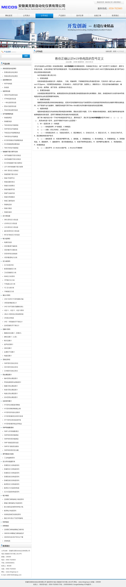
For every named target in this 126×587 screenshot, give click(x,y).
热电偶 (6, 87)
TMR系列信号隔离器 (11, 136)
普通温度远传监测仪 (11, 72)
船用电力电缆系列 (10, 511)
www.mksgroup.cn (84, 582)
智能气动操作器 (9, 193)
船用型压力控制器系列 (11, 484)
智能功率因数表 (9, 197)
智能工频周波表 (9, 201)
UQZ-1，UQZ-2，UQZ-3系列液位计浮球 (14, 310)
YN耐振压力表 (9, 291)
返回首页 (100, 2)
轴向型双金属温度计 (11, 378)
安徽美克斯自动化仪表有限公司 (38, 6)
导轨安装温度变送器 (11, 110)
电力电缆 (6, 495)
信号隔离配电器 (8, 114)
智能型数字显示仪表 (11, 174)
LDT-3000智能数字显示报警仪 (13, 167)
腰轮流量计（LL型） (11, 337)
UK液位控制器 (9, 318)
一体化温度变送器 (10, 102)
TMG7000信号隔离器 (11, 148)
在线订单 (109, 2)
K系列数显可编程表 (10, 246)
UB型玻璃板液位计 (10, 303)
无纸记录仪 (6, 359)
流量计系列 (6, 329)
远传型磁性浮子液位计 (11, 325)
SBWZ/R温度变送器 (11, 95)
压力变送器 (6, 216)
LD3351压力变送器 (10, 223)
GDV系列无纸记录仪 (11, 367)
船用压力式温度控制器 (11, 488)
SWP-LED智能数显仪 (11, 431)
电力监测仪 (6, 238)
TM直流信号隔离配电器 (12, 133)
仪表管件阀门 (7, 401)
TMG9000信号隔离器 (11, 125)
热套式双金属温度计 (11, 390)
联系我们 (117, 2)
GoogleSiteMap (78, 584)
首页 (114, 51)
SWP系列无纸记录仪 (11, 363)
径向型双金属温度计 (11, 397)
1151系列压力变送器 (11, 227)
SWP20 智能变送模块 (11, 446)
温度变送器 (6, 91)
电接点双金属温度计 (11, 393)
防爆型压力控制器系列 (11, 469)
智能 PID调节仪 (9, 178)
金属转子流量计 (9, 352)
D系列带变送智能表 (10, 254)
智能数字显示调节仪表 (10, 152)
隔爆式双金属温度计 (11, 386)
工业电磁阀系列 (9, 458)
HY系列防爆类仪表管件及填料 (13, 416)
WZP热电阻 (8, 84)
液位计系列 (6, 295)
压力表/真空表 (9, 265)
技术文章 (79, 16)
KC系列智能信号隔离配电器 (13, 140)
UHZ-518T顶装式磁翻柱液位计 (13, 307)
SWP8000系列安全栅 (11, 450)
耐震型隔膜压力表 (10, 269)
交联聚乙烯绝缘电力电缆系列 (14, 499)
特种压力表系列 (9, 276)
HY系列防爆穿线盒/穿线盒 (13, 424)
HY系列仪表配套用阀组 (12, 405)
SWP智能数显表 (8, 427)
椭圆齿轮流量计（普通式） (13, 333)
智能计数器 (8, 208)
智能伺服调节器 (9, 189)
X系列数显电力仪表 (10, 257)
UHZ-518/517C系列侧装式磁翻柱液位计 (13, 299)
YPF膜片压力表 (9, 280)
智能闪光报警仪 (9, 186)
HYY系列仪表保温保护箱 (12, 420)
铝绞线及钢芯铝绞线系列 (12, 514)
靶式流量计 (8, 340)
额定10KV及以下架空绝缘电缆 (13, 518)
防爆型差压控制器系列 (11, 480)
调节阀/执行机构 (8, 454)
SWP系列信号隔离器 (11, 129)
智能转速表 (8, 212)
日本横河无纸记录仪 (11, 371)
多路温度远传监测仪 (9, 68)
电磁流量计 (8, 356)
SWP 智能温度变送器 (11, 443)
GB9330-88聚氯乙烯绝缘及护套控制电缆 (14, 533)
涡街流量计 (8, 348)
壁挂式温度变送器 (10, 106)
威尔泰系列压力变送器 (11, 231)
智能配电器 (8, 121)
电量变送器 (8, 242)
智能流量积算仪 (9, 182)
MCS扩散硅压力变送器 (12, 235)
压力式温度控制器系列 (11, 492)
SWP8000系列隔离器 (11, 435)
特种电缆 (6, 522)
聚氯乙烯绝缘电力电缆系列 (13, 503)
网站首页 (8, 16)
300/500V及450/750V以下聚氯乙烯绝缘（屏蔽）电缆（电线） (14, 537)
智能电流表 (8, 204)
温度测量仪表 (7, 80)
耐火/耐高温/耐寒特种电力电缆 (13, 507)
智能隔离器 (8, 118)
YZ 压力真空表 (9, 288)
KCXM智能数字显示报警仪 (13, 163)
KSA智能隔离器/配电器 (12, 144)
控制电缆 (6, 526)
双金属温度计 (7, 375)
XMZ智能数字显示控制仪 (12, 159)
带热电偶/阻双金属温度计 (12, 382)
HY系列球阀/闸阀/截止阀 (12, 409)
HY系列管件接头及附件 (12, 412)
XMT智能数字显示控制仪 (12, 155)
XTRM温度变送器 (10, 99)
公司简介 (26, 16)
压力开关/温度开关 (9, 461)
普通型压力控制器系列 (11, 465)
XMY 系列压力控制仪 (11, 170)
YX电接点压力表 (9, 284)
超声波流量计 (8, 344)
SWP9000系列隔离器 (11, 439)
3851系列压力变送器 (11, 220)
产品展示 (62, 16)
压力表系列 (6, 261)
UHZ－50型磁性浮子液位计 (13, 322)
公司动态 (44, 16)
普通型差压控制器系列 (11, 477)
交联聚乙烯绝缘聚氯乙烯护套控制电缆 (14, 530)
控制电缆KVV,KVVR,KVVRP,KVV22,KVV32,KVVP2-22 (14, 541)
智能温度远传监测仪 (11, 76)
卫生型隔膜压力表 (10, 272)
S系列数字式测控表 (10, 250)
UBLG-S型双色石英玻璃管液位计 (13, 314)
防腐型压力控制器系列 (11, 473)
